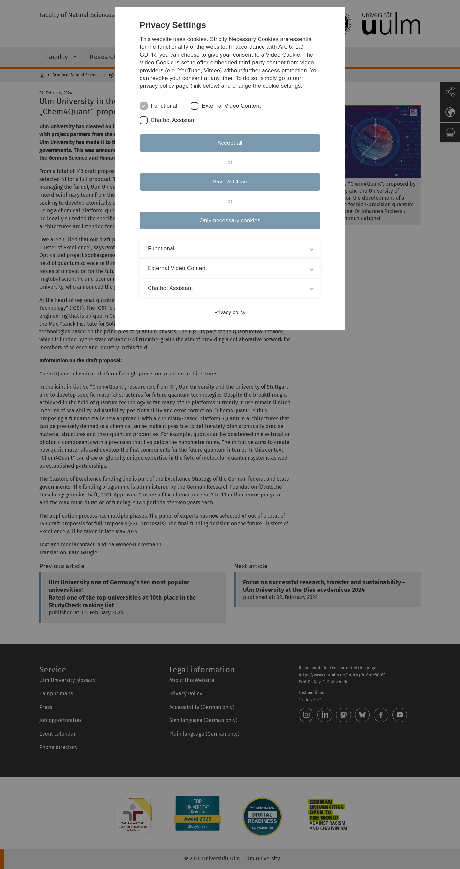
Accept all (230, 143)
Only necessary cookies (229, 220)
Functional (164, 106)
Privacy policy (229, 312)
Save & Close (230, 182)
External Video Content (231, 106)
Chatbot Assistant (173, 120)
